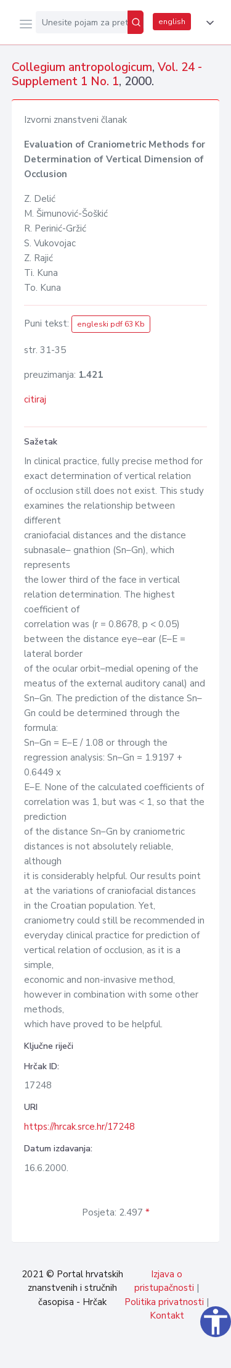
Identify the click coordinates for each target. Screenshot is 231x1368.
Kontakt (167, 1315)
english (171, 22)
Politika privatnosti (164, 1302)
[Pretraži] (136, 22)
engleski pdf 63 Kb (111, 324)
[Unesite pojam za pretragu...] (81, 22)
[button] (208, 22)
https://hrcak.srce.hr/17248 (79, 1126)
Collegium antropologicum (82, 67)
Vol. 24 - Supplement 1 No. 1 (107, 74)
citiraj (35, 399)
